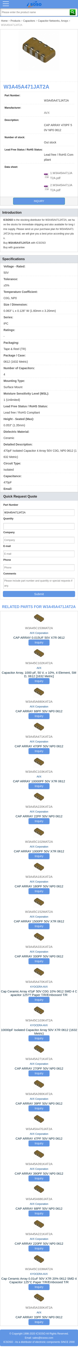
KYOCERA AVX (39, 986)
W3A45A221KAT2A (39, 1234)
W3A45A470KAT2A (39, 981)
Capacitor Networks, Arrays (53, 20)
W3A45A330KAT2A (39, 1307)
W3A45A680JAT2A (39, 1199)
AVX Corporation (39, 633)
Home (4, 20)
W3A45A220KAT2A (39, 806)
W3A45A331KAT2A (39, 946)
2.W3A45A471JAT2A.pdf (61, 187)
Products (15, 20)
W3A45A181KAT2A (39, 876)
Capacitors (29, 20)
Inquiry (39, 201)
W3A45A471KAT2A (39, 736)
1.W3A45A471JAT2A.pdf (61, 175)
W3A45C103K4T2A (39, 1020)
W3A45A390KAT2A (39, 1094)
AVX (47, 112)
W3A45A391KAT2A (39, 1164)
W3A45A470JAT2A (39, 1129)
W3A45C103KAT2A (38, 771)
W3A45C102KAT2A (38, 663)
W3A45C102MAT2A (39, 841)
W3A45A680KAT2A (39, 701)
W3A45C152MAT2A (39, 911)
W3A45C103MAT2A (39, 1269)
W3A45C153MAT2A (39, 628)
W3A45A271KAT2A (39, 1059)
